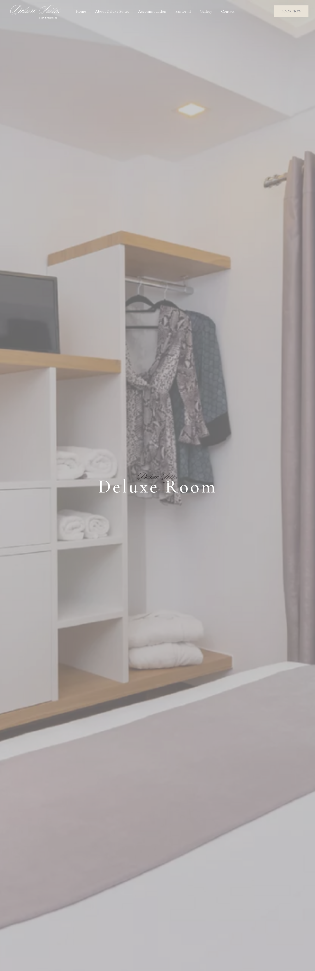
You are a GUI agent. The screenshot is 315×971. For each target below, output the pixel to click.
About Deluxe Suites (112, 11)
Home (81, 11)
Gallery (206, 11)
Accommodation (152, 11)
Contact (227, 11)
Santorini (183, 11)
